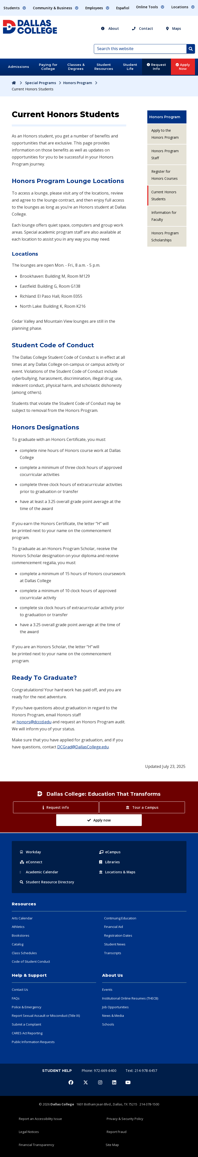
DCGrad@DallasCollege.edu (83, 747)
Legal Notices (29, 1131)
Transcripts (112, 953)
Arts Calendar (22, 918)
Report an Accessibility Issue (40, 1118)
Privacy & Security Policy (125, 1118)
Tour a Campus (142, 807)
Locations (117, 872)
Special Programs (40, 82)
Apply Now (183, 67)
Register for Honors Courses (164, 175)
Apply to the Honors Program (165, 134)
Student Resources (103, 67)
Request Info (156, 67)
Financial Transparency (36, 1144)
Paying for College (48, 67)
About (110, 28)
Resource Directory (47, 882)
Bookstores (20, 935)
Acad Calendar (39, 872)
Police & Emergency (26, 1007)
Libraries (109, 862)
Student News (114, 944)
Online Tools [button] (150, 7)
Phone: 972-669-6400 (99, 1070)
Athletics (18, 926)
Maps (173, 28)
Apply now (99, 820)
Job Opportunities (115, 1007)
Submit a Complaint (26, 1024)
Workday (30, 852)
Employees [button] (97, 8)
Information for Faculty (163, 216)
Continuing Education (120, 918)
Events (107, 989)
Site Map (112, 1144)
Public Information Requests (33, 1042)
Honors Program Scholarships (165, 236)
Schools (108, 1024)
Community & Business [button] (56, 8)
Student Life (130, 67)
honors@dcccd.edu (34, 722)
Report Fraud (116, 1131)
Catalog (17, 944)
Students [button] (15, 8)
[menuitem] (166, 116)
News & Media (113, 1015)
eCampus (110, 852)
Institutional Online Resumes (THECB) (130, 998)
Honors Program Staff (165, 154)
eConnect (31, 862)
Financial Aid (113, 926)
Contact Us (20, 989)
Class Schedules (24, 953)
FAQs (16, 998)
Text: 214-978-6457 (141, 1070)
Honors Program (77, 82)
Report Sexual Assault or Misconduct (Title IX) (46, 1015)
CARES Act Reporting (27, 1033)
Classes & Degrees (76, 67)
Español (122, 8)
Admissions (18, 67)
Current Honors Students (163, 195)
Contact (142, 28)
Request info (56, 807)
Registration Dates (118, 935)
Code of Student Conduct (31, 961)
